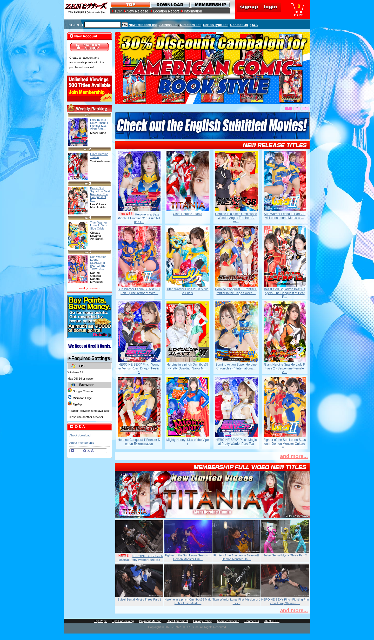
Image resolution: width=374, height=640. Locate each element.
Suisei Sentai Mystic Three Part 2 (285, 555)
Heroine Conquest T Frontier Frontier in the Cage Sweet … (236, 291)
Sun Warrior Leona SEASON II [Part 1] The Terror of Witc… (139, 291)
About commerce (228, 621)
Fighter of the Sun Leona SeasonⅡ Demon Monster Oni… (188, 557)
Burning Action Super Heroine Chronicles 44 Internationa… (236, 366)
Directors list (190, 25)
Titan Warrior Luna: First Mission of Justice (236, 601)
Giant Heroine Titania (187, 214)
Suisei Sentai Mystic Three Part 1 (139, 599)
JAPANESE (271, 621)
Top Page (100, 621)
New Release (137, 11)
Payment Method (150, 621)
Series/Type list (215, 25)
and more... (294, 456)
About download (79, 435)
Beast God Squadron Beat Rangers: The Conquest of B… (100, 194)
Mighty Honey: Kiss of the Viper (187, 441)
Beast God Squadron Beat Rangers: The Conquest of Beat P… (284, 293)
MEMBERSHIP (210, 4)
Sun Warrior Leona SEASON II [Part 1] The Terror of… (98, 262)
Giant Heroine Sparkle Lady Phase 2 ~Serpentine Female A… (284, 368)
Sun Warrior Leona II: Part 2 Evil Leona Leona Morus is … (284, 215)
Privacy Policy (202, 621)
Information (193, 11)
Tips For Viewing (123, 621)
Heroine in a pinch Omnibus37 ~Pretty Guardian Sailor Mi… (187, 366)
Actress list (168, 25)
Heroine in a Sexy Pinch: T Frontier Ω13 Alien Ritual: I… (139, 218)
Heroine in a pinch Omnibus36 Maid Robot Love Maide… (187, 601)
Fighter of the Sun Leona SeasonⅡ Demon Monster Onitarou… (285, 443)
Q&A (254, 25)
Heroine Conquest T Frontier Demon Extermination (139, 441)
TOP (118, 11)
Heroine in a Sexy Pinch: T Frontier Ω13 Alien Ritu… (99, 124)
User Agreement (177, 621)
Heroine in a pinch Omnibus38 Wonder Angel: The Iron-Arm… (236, 217)
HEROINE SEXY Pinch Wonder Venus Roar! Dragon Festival (138, 368)
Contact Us (239, 25)
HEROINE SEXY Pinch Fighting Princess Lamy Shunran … (285, 601)
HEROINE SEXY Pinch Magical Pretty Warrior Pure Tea (236, 441)
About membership (81, 442)
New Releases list (143, 25)
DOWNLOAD (170, 4)
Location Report (166, 11)
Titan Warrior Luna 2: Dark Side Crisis (187, 291)
